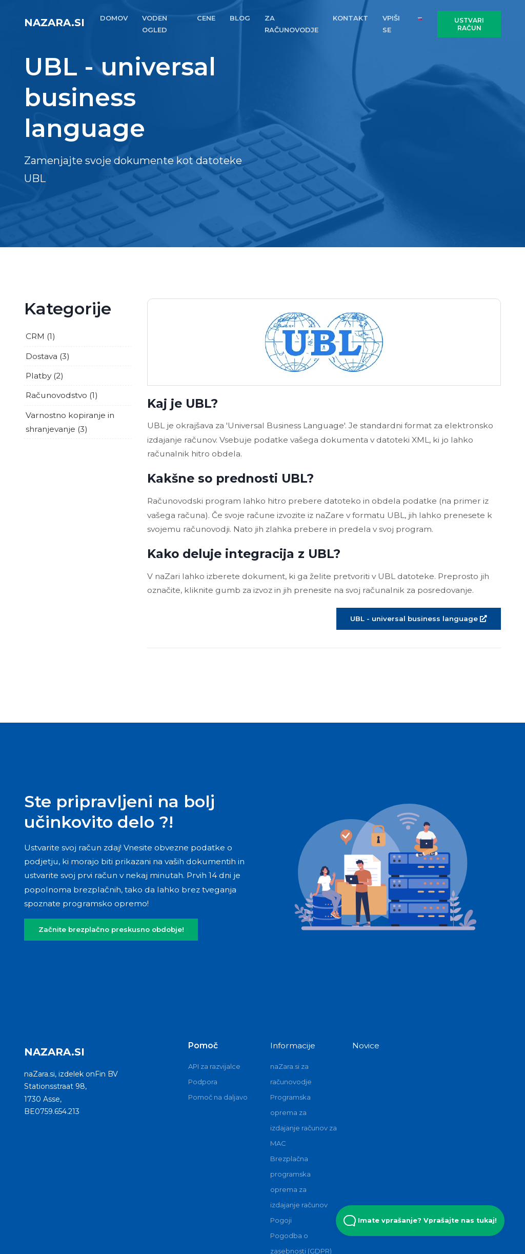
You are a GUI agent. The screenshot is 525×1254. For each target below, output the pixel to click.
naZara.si (54, 22)
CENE (206, 18)
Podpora (202, 1082)
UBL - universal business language (418, 618)
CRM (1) (40, 336)
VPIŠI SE (391, 24)
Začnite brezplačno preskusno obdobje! (111, 929)
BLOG (240, 18)
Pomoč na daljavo (218, 1097)
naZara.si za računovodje (291, 1074)
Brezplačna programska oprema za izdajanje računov (299, 1182)
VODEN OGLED (154, 24)
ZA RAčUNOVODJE (291, 24)
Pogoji (281, 1220)
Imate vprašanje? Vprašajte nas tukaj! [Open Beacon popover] (420, 1220)
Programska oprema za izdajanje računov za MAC (303, 1120)
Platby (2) (45, 376)
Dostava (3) (48, 356)
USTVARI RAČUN (469, 24)
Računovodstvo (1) (62, 395)
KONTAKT (350, 18)
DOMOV (114, 18)
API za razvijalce (214, 1066)
